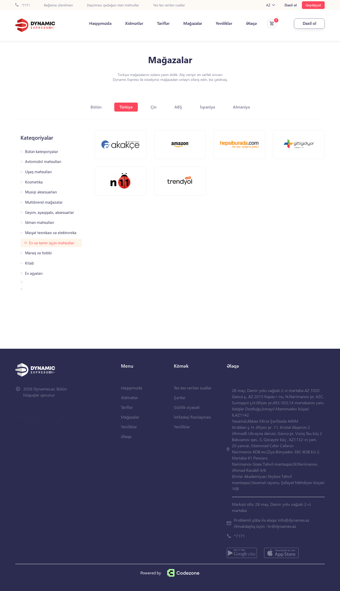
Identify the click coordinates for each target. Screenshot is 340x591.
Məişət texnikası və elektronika (50, 232)
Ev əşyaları (34, 273)
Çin (153, 107)
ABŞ (178, 107)
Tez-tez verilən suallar (169, 5)
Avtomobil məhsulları (43, 161)
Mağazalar (192, 23)
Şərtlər (180, 397)
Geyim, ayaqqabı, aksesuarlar (49, 212)
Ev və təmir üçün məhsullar (51, 242)
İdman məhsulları (39, 222)
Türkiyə (126, 107)
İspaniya (207, 107)
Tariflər (163, 23)
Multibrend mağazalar (44, 202)
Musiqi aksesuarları (41, 192)
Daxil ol (291, 5)
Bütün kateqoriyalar (41, 151)
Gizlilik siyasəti (187, 407)
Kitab (29, 263)
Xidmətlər (134, 23)
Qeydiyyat (313, 5)
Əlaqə (251, 23)
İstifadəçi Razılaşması (192, 417)
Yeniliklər (224, 23)
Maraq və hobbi (38, 252)
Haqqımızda (100, 23)
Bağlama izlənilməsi (58, 5)
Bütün (95, 107)
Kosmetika (34, 182)
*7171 (22, 5)
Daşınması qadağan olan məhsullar (113, 5)
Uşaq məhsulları (38, 171)
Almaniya (241, 107)
